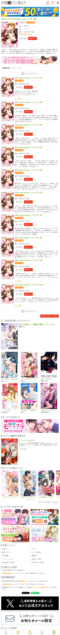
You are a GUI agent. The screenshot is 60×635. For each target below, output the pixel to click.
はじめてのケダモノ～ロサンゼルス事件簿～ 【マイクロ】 (30, 379)
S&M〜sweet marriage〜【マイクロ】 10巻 (29, 285)
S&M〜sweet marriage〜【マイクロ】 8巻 (28, 238)
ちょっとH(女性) (36, 552)
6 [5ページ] (34, 73)
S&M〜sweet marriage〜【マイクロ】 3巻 (28, 125)
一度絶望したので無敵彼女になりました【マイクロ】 (30, 410)
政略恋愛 (34, 555)
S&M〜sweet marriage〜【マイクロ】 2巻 (28, 102)
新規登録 (48, 3)
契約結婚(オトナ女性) (8, 562)
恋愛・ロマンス (6, 552)
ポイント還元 (31, 22)
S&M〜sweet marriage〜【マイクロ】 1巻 (28, 78)
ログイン (53, 3)
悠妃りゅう (27, 26)
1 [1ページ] (22, 73)
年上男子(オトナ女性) (38, 562)
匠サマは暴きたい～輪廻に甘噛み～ (10, 379)
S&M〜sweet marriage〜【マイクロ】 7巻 (28, 215)
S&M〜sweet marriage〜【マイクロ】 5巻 (28, 170)
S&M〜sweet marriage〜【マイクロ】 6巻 (28, 192)
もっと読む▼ (18, 98)
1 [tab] (28, 499)
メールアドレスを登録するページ (41, 587)
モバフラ (26, 29)
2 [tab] (31, 499)
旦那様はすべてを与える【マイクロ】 (50, 410)
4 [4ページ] (29, 73)
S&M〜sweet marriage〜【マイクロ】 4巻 (28, 147)
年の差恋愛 (5, 555)
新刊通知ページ (24, 581)
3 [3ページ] (27, 73)
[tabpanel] (10, 484)
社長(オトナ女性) (36, 559)
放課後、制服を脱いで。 (47, 379)
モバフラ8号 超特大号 (27, 440)
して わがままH (6, 410)
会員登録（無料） (7, 573)
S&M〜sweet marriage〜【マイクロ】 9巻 (28, 260)
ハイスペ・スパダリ (7, 559)
